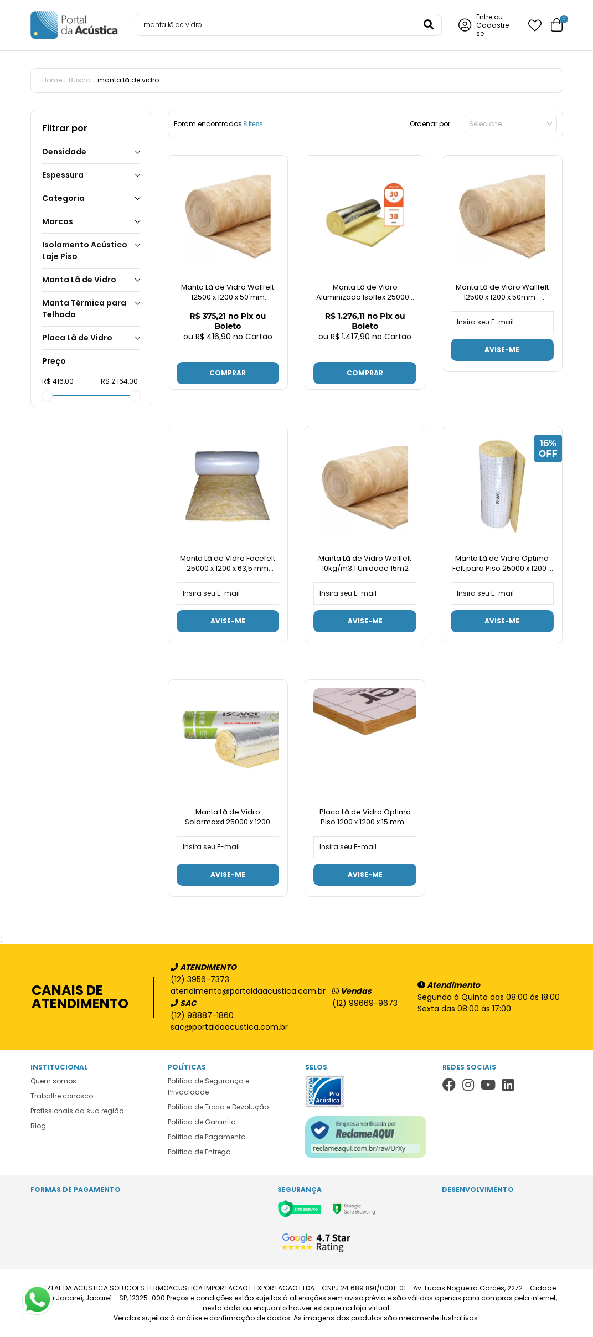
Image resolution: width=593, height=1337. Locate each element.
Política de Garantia (202, 1122)
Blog (38, 1125)
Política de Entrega (199, 1152)
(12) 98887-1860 (202, 1015)
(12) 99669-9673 (365, 1003)
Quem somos (53, 1081)
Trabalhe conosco (61, 1096)
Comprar (227, 373)
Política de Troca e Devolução (218, 1107)
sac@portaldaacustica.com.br (229, 1027)
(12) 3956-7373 (200, 979)
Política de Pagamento (206, 1137)
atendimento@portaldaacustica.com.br (242, 991)
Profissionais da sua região (76, 1111)
